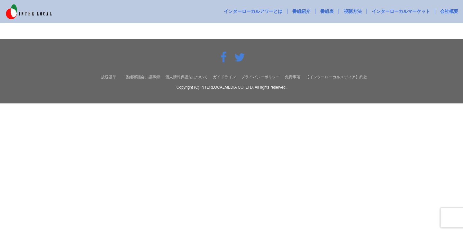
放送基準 (108, 77)
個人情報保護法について (186, 77)
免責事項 (292, 77)
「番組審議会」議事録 (141, 77)
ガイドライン (224, 77)
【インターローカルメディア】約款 (336, 77)
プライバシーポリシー (260, 77)
